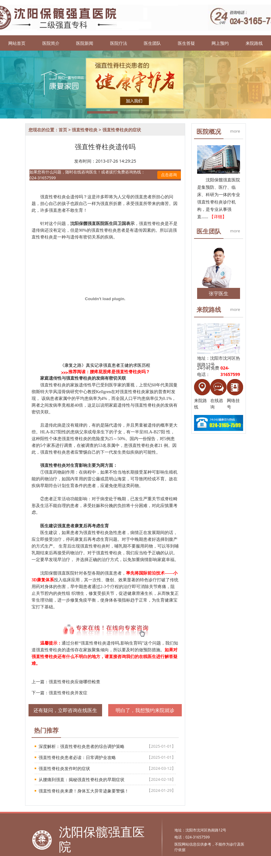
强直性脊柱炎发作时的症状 (64, 768)
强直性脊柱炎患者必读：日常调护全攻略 (77, 757)
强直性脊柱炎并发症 (68, 692)
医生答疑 (186, 43)
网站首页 (16, 43)
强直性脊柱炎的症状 (121, 130)
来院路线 (254, 43)
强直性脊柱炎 (84, 130)
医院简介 (50, 43)
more (235, 131)
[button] (102, 112)
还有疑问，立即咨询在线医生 (65, 710)
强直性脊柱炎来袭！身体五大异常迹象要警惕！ (84, 791)
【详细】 (218, 216)
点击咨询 (169, 174)
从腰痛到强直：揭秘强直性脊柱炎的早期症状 (81, 779)
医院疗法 (118, 43)
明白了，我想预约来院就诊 (145, 710)
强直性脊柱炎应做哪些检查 (74, 681)
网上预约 (220, 43)
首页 (63, 130)
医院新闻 (84, 43)
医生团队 (152, 43)
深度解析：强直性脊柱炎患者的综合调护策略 (81, 746)
